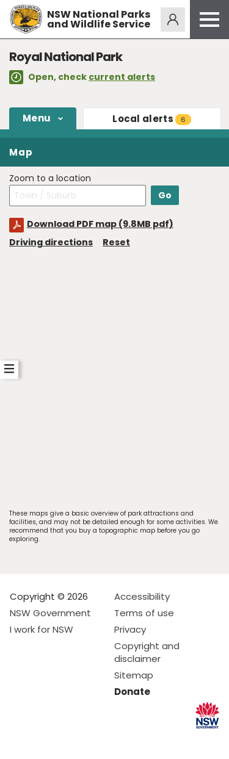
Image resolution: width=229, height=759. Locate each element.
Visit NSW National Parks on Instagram (47, 739)
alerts (151, 118)
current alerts (122, 77)
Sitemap (133, 675)
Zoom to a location (50, 178)
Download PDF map (100, 224)
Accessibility (142, 596)
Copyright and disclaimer (147, 652)
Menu (37, 118)
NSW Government (50, 612)
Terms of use (144, 612)
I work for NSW (41, 629)
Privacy (130, 629)
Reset (116, 242)
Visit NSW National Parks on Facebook (21, 739)
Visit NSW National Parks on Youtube (73, 739)
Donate (132, 691)
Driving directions (51, 242)
